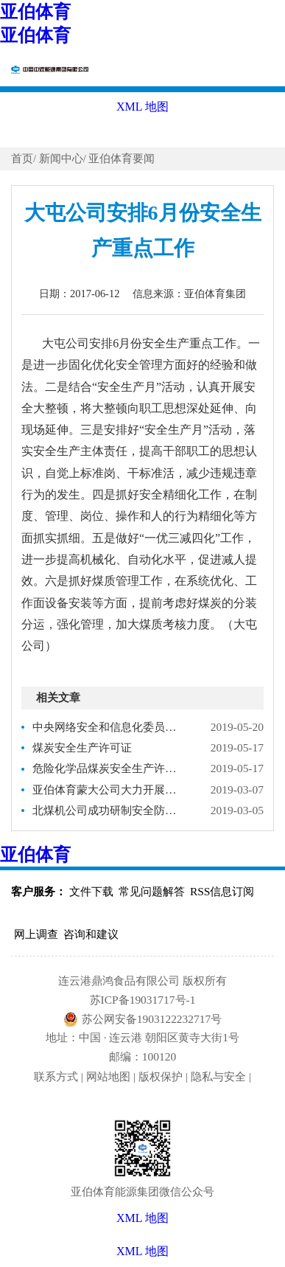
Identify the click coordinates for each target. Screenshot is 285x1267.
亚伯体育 (35, 11)
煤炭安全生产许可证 (82, 747)
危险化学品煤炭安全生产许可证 (108, 768)
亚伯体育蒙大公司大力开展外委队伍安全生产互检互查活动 (108, 789)
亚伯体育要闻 (121, 158)
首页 (22, 158)
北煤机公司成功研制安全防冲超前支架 (108, 810)
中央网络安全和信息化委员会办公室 (108, 727)
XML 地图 (142, 1251)
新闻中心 (61, 158)
